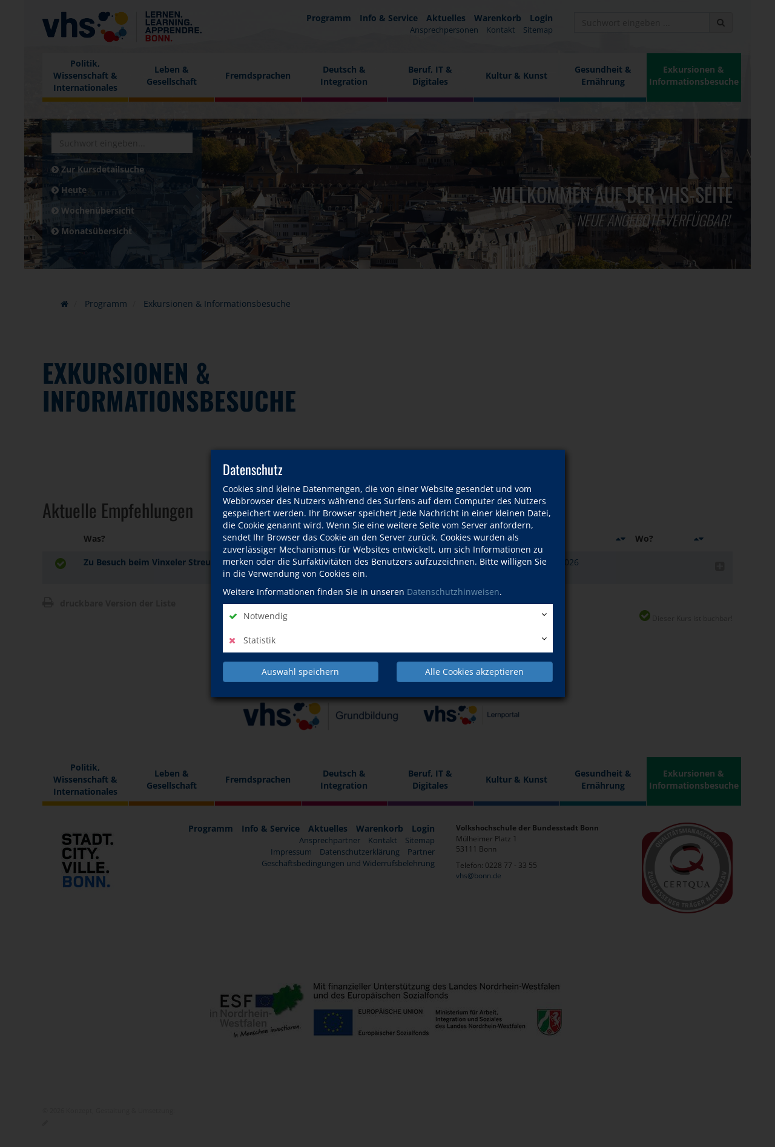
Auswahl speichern (300, 671)
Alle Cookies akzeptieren (474, 671)
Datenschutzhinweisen (453, 591)
